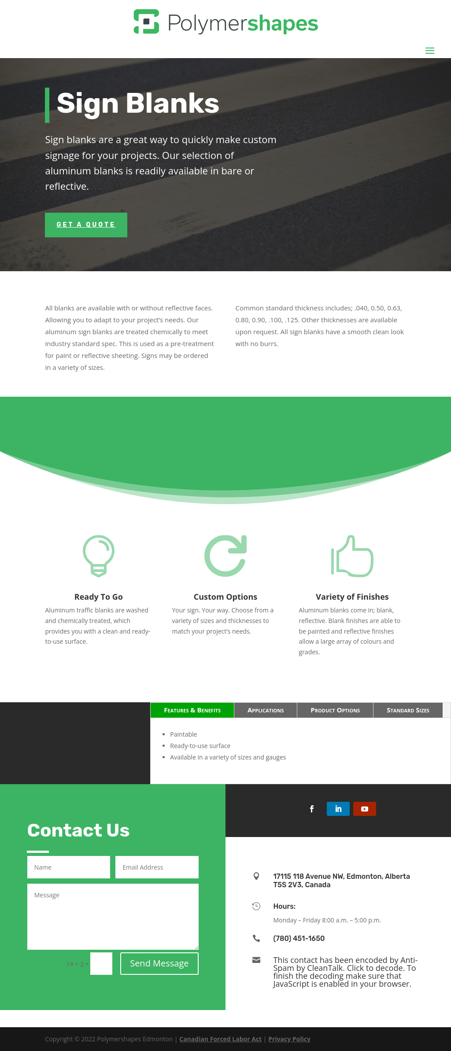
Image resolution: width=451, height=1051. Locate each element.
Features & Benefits (192, 709)
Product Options (335, 709)
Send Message (159, 963)
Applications (266, 709)
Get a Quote (86, 225)
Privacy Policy (289, 1039)
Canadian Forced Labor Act (220, 1039)
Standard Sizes (408, 709)
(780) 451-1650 (299, 938)
